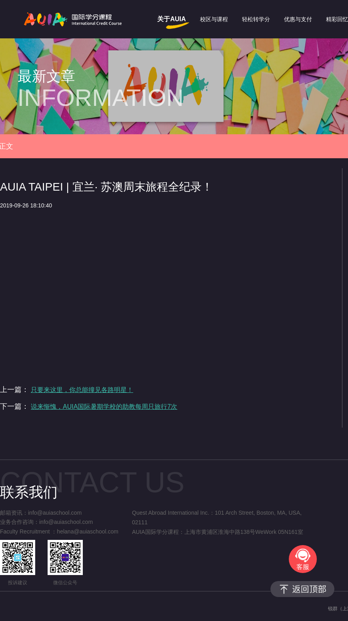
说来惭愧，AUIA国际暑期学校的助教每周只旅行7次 (104, 406)
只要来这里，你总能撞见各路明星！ (82, 389)
